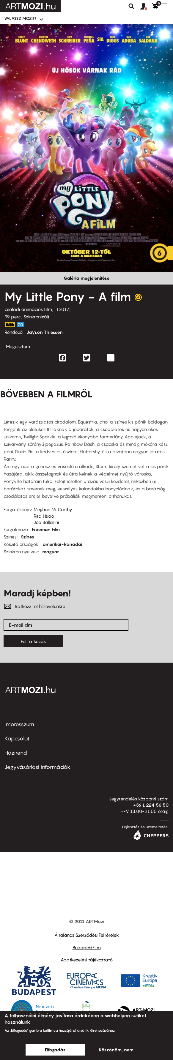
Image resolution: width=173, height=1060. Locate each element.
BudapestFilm (87, 947)
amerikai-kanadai (62, 544)
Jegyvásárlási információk (37, 767)
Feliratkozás (33, 641)
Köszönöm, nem (116, 1049)
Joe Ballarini (46, 522)
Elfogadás (55, 1049)
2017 (64, 309)
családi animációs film (28, 309)
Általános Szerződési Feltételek (86, 935)
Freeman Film (46, 529)
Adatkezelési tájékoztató (87, 959)
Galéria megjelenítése (87, 278)
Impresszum (19, 724)
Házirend (15, 753)
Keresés (131, 6)
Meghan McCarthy (53, 509)
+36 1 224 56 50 (151, 805)
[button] (146, 6)
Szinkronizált (36, 316)
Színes (27, 536)
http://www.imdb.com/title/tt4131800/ (9, 324)
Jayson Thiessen (44, 332)
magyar (50, 551)
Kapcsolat (17, 738)
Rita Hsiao (44, 516)
